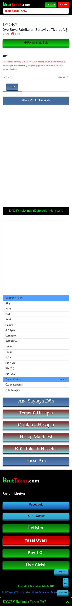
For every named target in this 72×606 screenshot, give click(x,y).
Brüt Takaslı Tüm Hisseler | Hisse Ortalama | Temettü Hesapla (36, 592)
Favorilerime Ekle (36, 42)
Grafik (12, 86)
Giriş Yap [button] (51, 4)
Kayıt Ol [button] (63, 4)
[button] (36, 402)
